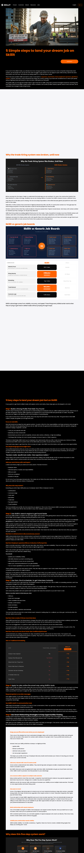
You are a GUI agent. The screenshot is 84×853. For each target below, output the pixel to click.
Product (15, 5)
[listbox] (74, 5)
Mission (27, 5)
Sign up (80, 5)
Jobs (38, 5)
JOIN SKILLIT (69, 61)
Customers (21, 5)
